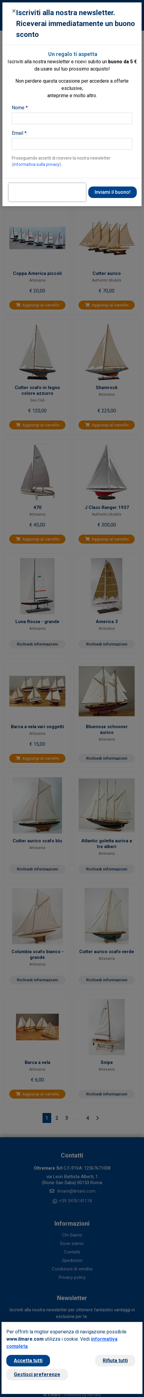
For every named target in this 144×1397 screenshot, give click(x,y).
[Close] (14, 10)
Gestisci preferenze (37, 1374)
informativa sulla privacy (36, 164)
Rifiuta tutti (115, 1360)
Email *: (19, 133)
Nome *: (20, 108)
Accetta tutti (28, 1360)
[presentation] (47, 192)
